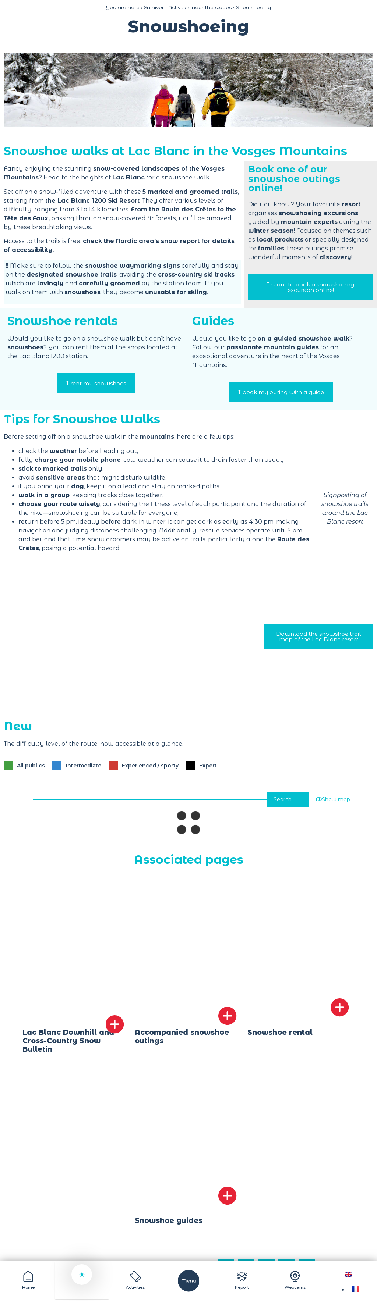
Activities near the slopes (200, 7)
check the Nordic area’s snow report (141, 241)
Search (280, 800)
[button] (11, 90)
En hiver (154, 7)
